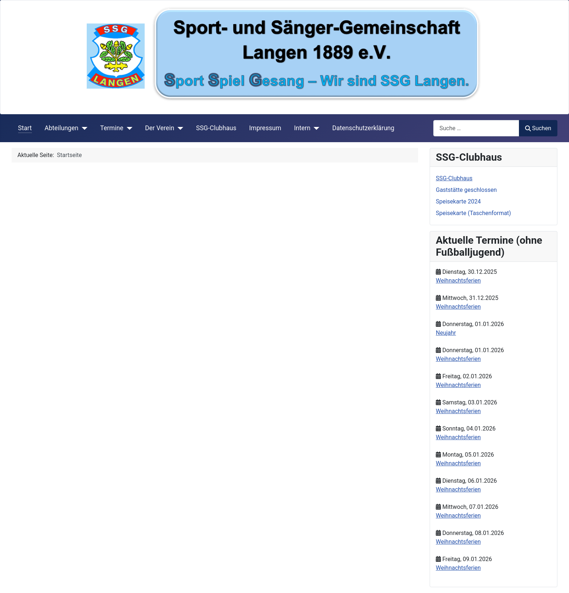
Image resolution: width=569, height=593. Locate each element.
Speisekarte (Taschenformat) (473, 213)
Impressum (265, 128)
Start (25, 128)
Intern (302, 128)
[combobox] (476, 128)
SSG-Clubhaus (216, 128)
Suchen (538, 128)
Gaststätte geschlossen (466, 189)
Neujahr (446, 332)
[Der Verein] (178, 128)
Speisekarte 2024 (458, 201)
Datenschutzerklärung (363, 128)
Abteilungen (61, 128)
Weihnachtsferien (458, 280)
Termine (111, 128)
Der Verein (159, 128)
